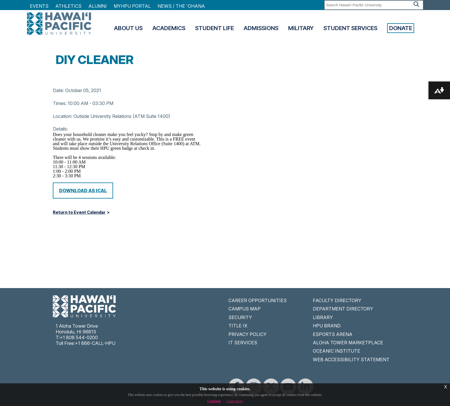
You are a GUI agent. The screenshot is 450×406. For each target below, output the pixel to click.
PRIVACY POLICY (247, 334)
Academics (168, 28)
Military (301, 28)
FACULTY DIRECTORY (337, 300)
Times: (60, 103)
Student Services (350, 28)
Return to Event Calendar (79, 212)
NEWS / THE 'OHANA (181, 6)
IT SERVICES (242, 342)
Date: (58, 90)
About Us (128, 28)
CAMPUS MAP (244, 309)
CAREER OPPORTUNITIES (257, 300)
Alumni (97, 6)
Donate (400, 28)
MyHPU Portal (132, 6)
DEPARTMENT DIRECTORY (343, 309)
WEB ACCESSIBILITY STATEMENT (351, 359)
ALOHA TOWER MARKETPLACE (348, 342)
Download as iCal (83, 190)
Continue (214, 401)
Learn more (235, 401)
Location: (62, 116)
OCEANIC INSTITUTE (336, 351)
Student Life (214, 28)
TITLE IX (237, 326)
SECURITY (240, 317)
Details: (60, 129)
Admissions (261, 28)
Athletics (68, 6)
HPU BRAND (327, 326)
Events (39, 6)
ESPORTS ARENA (332, 334)
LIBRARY (323, 317)
